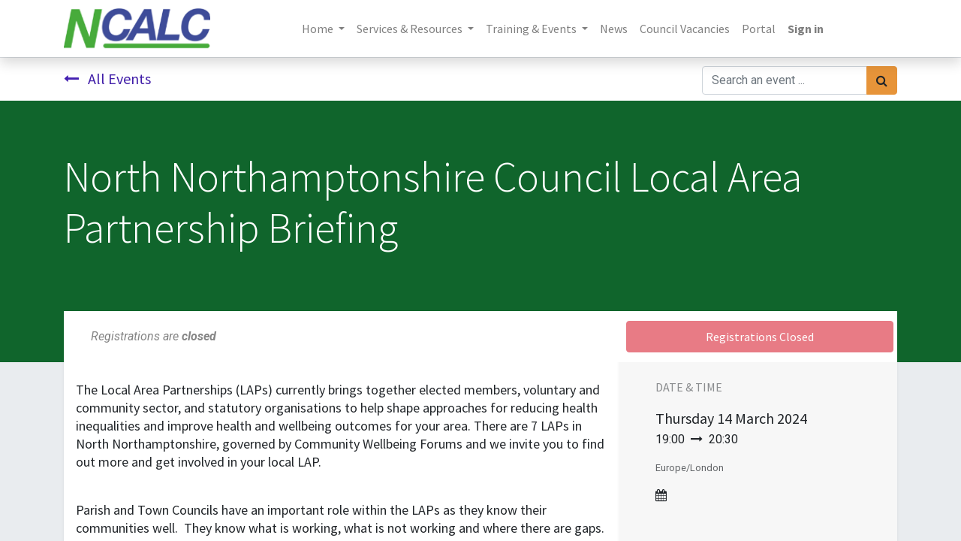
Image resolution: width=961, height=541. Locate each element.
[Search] (881, 80)
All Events (107, 78)
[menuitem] (614, 29)
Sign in (806, 28)
